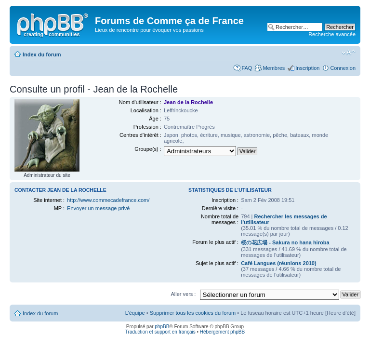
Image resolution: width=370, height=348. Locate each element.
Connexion (343, 68)
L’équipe (135, 313)
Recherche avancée (332, 34)
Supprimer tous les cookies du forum (193, 313)
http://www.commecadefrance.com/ (108, 200)
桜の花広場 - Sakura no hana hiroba (285, 242)
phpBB (162, 326)
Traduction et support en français (160, 332)
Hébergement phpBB (222, 332)
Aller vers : (183, 294)
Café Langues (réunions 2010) (279, 263)
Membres (274, 68)
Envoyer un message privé (98, 208)
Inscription (307, 68)
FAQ (246, 68)
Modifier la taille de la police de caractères (349, 52)
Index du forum (42, 54)
